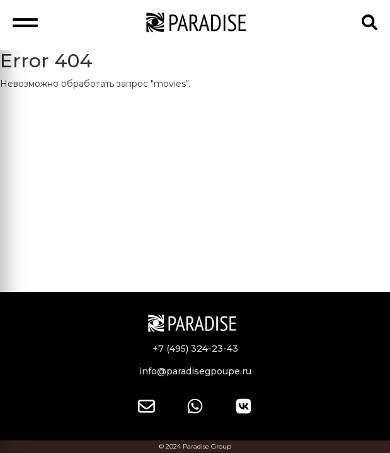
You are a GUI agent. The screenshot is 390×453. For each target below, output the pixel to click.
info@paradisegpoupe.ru (195, 371)
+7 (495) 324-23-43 (195, 348)
